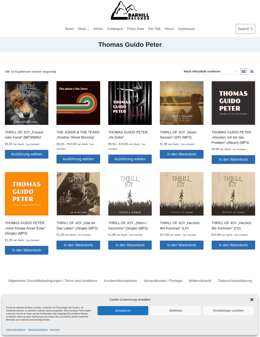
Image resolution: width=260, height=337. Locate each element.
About (169, 29)
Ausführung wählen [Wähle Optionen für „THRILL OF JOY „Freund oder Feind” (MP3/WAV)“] (26, 154)
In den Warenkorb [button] (181, 154)
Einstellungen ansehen (228, 310)
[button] (252, 300)
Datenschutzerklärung (16, 329)
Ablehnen (175, 310)
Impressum (55, 329)
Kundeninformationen (120, 281)
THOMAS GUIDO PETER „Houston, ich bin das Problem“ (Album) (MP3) (231, 137)
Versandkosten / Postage (163, 281)
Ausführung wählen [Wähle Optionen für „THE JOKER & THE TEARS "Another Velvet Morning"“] (78, 159)
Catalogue (115, 29)
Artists (98, 29)
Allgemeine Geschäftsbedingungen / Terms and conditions (52, 281)
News (69, 29)
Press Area (135, 29)
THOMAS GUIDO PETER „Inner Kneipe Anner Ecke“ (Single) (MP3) (25, 228)
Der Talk (154, 29)
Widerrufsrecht (200, 281)
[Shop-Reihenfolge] (210, 72)
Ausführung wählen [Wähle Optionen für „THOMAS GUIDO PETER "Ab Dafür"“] (130, 159)
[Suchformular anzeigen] (245, 29)
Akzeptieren (123, 310)
